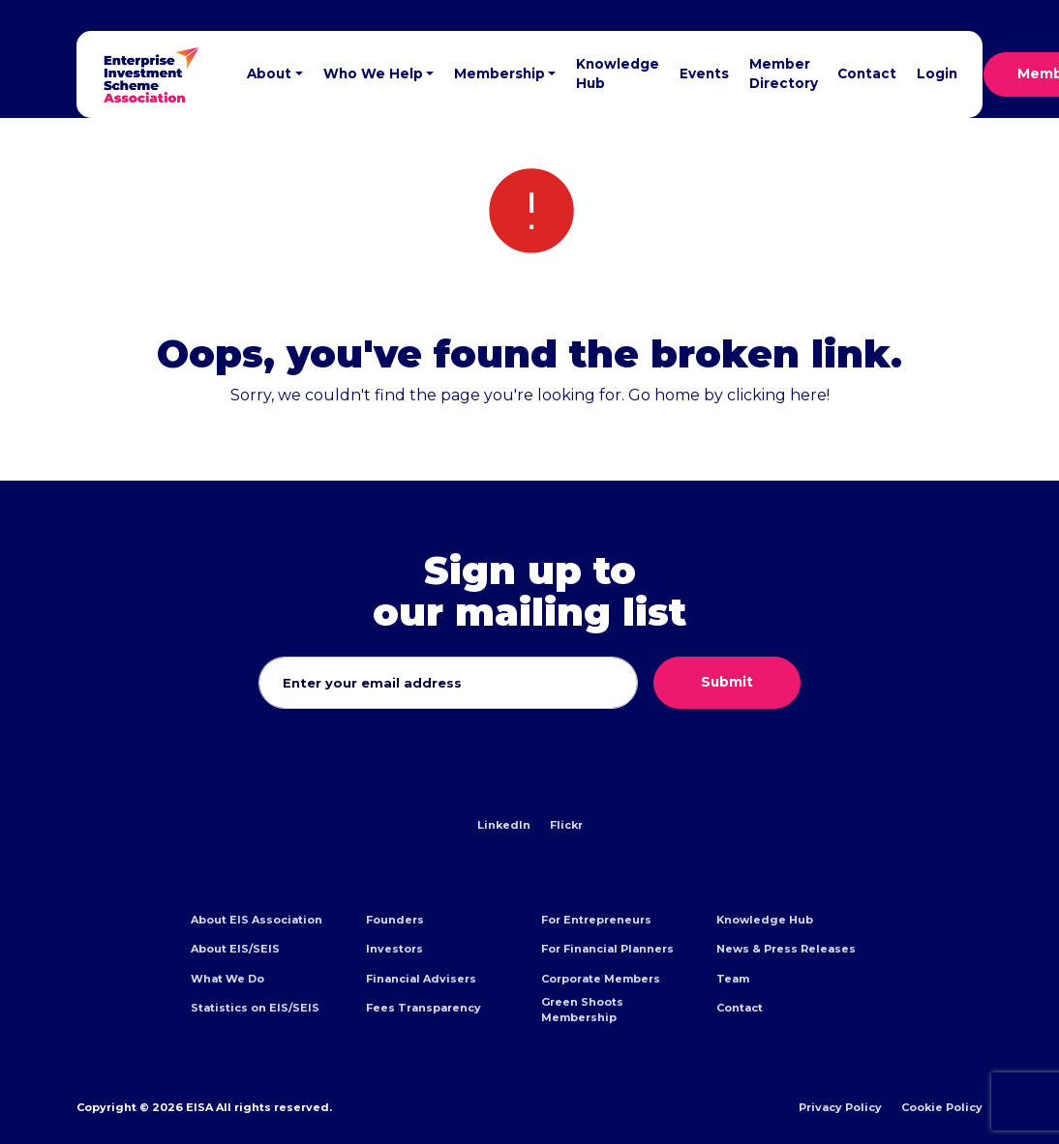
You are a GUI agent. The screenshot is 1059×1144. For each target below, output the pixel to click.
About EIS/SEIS (235, 948)
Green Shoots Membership (582, 1009)
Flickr (566, 825)
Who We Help (373, 73)
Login (937, 73)
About (269, 73)
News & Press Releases (786, 948)
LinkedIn (503, 825)
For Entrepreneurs (596, 919)
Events (704, 73)
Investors (394, 948)
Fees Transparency (423, 1007)
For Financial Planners (607, 948)
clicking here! (778, 395)
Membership (499, 73)
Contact (866, 73)
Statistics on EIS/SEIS (255, 1007)
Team (732, 978)
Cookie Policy (942, 1107)
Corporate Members (600, 978)
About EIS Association (256, 919)
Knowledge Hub (617, 73)
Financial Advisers (421, 978)
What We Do (227, 978)
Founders (395, 919)
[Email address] (448, 683)
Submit (727, 681)
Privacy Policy (840, 1107)
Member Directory (783, 73)
